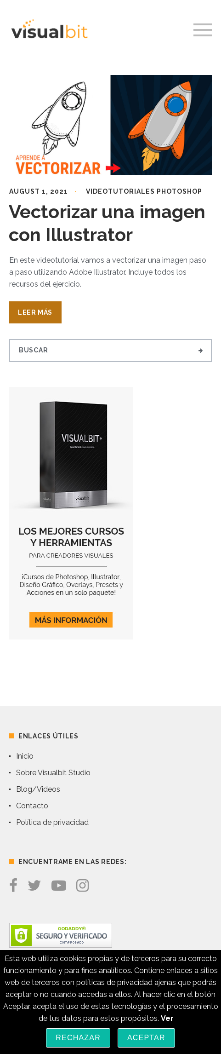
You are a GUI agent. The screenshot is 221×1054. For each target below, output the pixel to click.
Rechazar (78, 1038)
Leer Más (35, 312)
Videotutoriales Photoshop (144, 191)
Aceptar (146, 1038)
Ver (167, 1018)
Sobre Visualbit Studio (53, 772)
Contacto (32, 805)
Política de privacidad (52, 822)
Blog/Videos (38, 789)
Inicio (25, 756)
